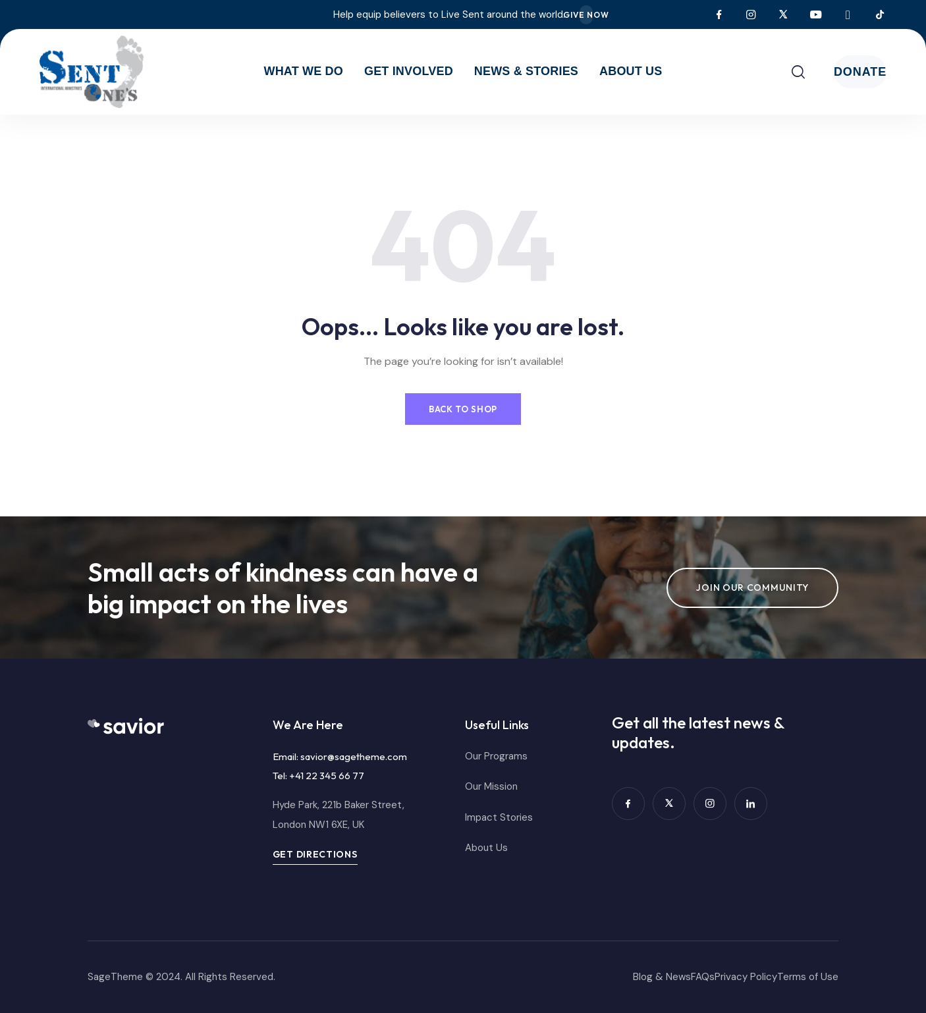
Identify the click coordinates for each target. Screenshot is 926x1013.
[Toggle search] (745, 72)
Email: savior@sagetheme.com (340, 756)
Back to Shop (463, 406)
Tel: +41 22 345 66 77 (318, 775)
